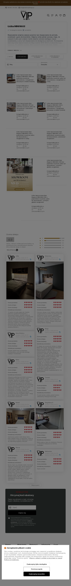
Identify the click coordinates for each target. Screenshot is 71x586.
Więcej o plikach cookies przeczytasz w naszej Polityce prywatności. (33, 559)
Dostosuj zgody (36, 569)
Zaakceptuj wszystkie (37, 574)
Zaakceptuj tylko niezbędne (37, 564)
